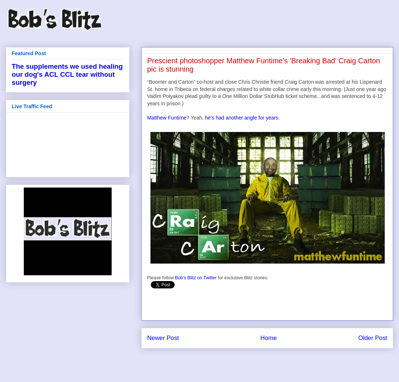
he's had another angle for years (241, 118)
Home (268, 337)
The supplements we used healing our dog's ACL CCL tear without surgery (67, 74)
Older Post (372, 337)
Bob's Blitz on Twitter (196, 277)
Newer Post (163, 337)
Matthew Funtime (166, 118)
